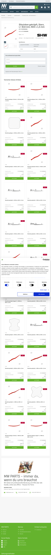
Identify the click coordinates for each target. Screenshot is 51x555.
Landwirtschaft (17, 15)
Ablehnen (25, 294)
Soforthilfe (48, 1)
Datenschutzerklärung (39, 277)
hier (21, 71)
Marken (18, 11)
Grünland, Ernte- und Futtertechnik (29, 15)
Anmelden (15, 66)
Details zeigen (43, 290)
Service (32, 11)
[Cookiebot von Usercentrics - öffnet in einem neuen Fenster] (43, 260)
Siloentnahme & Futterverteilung (7, 17)
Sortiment (12, 11)
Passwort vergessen (41, 66)
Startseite (3, 15)
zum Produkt (14, 111)
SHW (6, 97)
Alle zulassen (41, 294)
